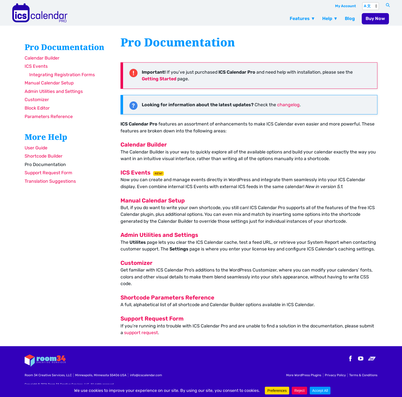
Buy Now (375, 18)
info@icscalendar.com (146, 375)
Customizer (37, 99)
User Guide (36, 147)
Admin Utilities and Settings (54, 91)
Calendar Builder (42, 58)
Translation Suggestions (50, 181)
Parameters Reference (49, 116)
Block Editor (37, 108)
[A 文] (370, 6)
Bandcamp (372, 358)
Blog (350, 18)
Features (300, 18)
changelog (288, 104)
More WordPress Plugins (303, 375)
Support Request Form (48, 172)
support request (141, 332)
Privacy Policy (335, 375)
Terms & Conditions (363, 375)
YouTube (361, 358)
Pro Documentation (45, 164)
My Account (345, 6)
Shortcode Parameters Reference (167, 297)
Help (327, 18)
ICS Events (36, 66)
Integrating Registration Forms (62, 74)
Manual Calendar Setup (49, 82)
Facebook (350, 358)
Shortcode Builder (44, 156)
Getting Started (159, 78)
